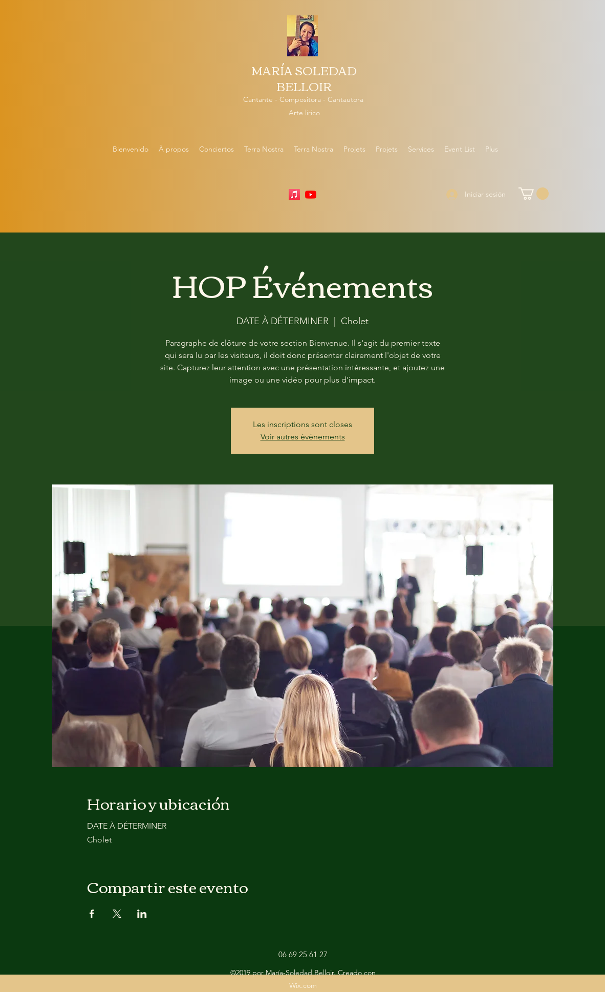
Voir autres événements (303, 436)
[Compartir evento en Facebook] (92, 914)
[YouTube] (310, 194)
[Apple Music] (294, 194)
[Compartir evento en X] (117, 914)
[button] (533, 193)
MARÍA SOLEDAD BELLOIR (304, 78)
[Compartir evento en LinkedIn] (142, 914)
